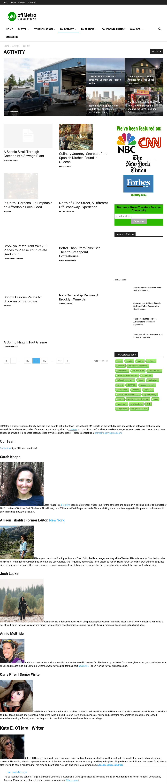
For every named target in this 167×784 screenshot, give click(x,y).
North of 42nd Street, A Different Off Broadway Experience (83, 195)
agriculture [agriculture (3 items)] (153, 380)
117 (60, 341)
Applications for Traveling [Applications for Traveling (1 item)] (138, 399)
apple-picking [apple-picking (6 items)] (150, 394)
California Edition (114, 29)
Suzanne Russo (65, 293)
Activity (15, 45)
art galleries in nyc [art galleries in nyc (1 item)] (139, 409)
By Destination (44, 29)
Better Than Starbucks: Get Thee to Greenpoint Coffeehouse (79, 237)
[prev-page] (6, 341)
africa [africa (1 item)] (141, 380)
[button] (159, 29)
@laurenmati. (73, 780)
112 (44, 341)
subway (73, 429)
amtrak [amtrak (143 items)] (131, 385)
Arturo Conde (65, 166)
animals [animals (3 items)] (136, 390)
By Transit (89, 29)
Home (9, 29)
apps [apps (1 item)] (156, 399)
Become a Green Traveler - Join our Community (139, 209)
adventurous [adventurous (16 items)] (154, 370)
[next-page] (67, 341)
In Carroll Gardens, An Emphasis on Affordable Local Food (28, 196)
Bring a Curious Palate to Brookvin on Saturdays (22, 282)
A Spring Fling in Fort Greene (25, 323)
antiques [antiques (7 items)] (148, 390)
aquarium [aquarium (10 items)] (122, 404)
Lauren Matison (11, 327)
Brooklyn (65, 505)
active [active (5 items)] (140, 361)
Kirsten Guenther (67, 201)
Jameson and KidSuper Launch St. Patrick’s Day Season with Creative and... (147, 306)
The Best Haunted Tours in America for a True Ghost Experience (145, 322)
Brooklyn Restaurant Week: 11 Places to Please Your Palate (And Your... (26, 241)
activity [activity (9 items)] (121, 366)
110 (27, 341)
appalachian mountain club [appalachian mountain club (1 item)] (128, 394)
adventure (84, 666)
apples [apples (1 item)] (120, 399)
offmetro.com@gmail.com (108, 433)
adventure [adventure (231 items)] (138, 370)
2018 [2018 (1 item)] (119, 361)
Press (13, 2)
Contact (21, 2)
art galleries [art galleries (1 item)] (122, 409)
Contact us (5, 448)
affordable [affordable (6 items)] (146, 375)
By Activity (68, 29)
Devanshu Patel (11, 160)
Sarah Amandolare (67, 245)
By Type (23, 29)
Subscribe (31, 2)
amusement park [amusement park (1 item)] (147, 385)
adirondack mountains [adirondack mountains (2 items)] (138, 366)
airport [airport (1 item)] (120, 385)
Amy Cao (7, 202)
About (6, 2)
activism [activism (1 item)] (151, 361)
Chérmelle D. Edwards (13, 249)
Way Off (136, 29)
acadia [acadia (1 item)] (129, 361)
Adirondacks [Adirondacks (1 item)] (123, 371)
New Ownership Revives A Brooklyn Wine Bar (79, 286)
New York (56, 520)
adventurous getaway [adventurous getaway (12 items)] (127, 375)
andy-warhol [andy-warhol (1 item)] (122, 390)
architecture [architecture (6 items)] (136, 404)
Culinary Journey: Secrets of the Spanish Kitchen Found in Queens (83, 158)
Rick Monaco (12, 111)
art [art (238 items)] (148, 403)
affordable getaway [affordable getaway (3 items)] (126, 380)
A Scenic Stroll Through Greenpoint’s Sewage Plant (24, 154)
